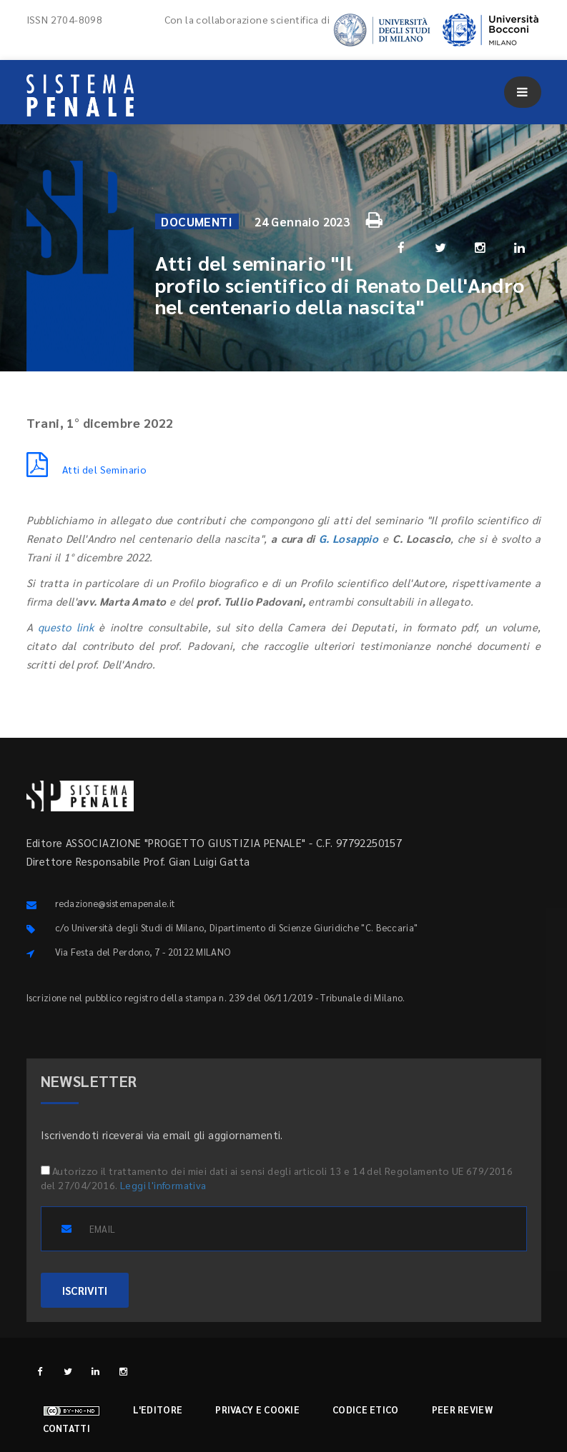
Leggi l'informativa (163, 1184)
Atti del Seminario (86, 469)
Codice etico (365, 1409)
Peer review (462, 1409)
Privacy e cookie (257, 1409)
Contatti (66, 1428)
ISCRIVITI (84, 1290)
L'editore (158, 1409)
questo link (66, 627)
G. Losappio (349, 538)
